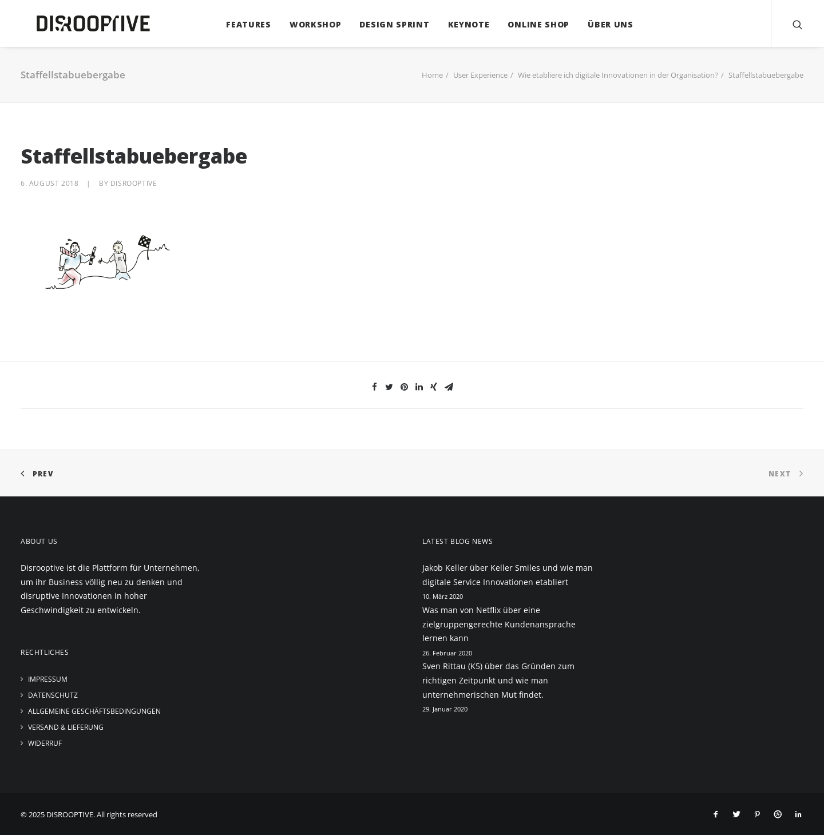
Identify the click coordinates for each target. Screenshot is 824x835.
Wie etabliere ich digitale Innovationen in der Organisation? (618, 75)
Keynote (461, 24)
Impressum (48, 679)
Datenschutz (53, 695)
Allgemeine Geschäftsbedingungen (94, 711)
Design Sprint (386, 24)
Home (432, 75)
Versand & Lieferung (66, 727)
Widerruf (45, 743)
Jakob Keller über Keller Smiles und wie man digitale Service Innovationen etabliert (507, 574)
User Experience (480, 75)
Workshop (308, 24)
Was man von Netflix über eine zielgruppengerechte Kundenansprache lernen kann (499, 624)
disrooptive (133, 183)
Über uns (602, 24)
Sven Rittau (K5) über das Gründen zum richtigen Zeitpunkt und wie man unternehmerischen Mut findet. (498, 680)
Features (240, 24)
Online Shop (531, 24)
